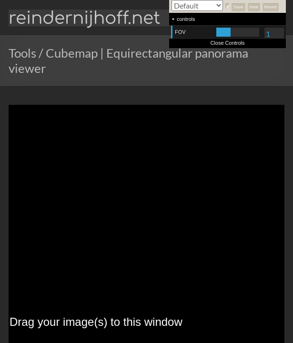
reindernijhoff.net (84, 18)
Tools (22, 53)
